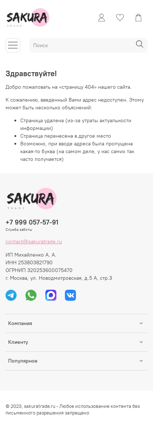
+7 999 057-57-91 (32, 222)
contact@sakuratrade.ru (34, 241)
